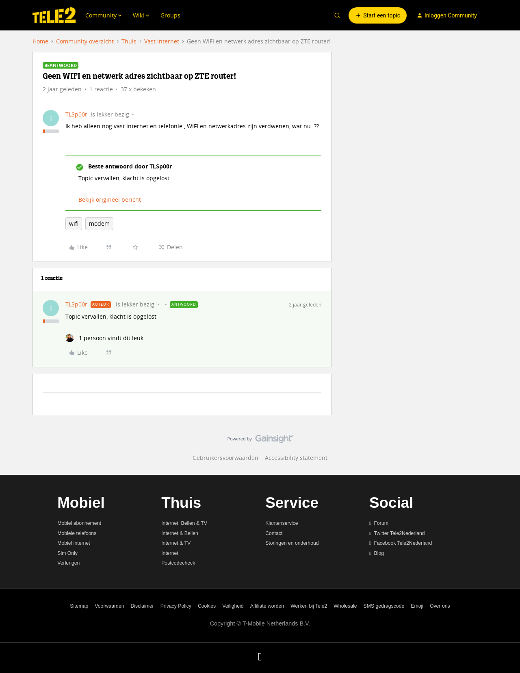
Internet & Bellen (179, 533)
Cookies (207, 606)
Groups (170, 15)
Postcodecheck (178, 563)
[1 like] (104, 338)
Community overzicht (85, 41)
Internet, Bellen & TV (184, 523)
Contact (273, 533)
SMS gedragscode (384, 606)
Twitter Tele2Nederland (399, 533)
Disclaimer (142, 606)
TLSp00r (76, 114)
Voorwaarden (109, 606)
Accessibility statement (296, 458)
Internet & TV (176, 543)
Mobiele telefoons (76, 533)
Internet (169, 553)
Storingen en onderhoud (291, 543)
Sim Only (67, 553)
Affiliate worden (267, 606)
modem (99, 223)
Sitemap (79, 606)
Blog (379, 553)
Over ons (440, 606)
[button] (378, 15)
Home (40, 41)
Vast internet (161, 41)
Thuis (128, 41)
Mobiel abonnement (79, 523)
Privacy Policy (175, 606)
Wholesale (345, 606)
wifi (73, 223)
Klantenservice (281, 523)
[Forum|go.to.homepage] (54, 15)
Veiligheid (232, 606)
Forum (381, 523)
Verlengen (68, 563)
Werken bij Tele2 (308, 606)
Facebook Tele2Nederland (403, 543)
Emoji (417, 606)
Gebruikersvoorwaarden (225, 458)
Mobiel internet (73, 543)
